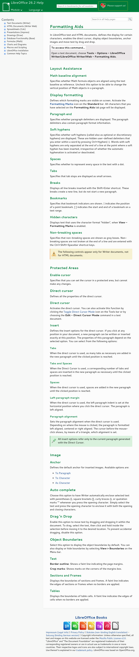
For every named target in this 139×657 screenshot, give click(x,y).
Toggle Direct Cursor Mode (79, 311)
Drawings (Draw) (15, 35)
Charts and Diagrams (16, 44)
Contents (7, 19)
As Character (62, 483)
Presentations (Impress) (18, 32)
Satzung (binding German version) (62, 635)
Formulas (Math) (15, 41)
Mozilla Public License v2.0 (112, 638)
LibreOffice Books (91, 617)
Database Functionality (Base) (21, 38)
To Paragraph (63, 473)
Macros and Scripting (17, 47)
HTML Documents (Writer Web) (22, 26)
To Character (62, 478)
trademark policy (84, 650)
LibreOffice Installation (17, 50)
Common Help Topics (17, 53)
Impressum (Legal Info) (57, 632)
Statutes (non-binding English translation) (106, 632)
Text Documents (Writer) (18, 23)
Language (34, 9)
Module (15, 9)
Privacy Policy (77, 632)
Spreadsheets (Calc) (16, 29)
